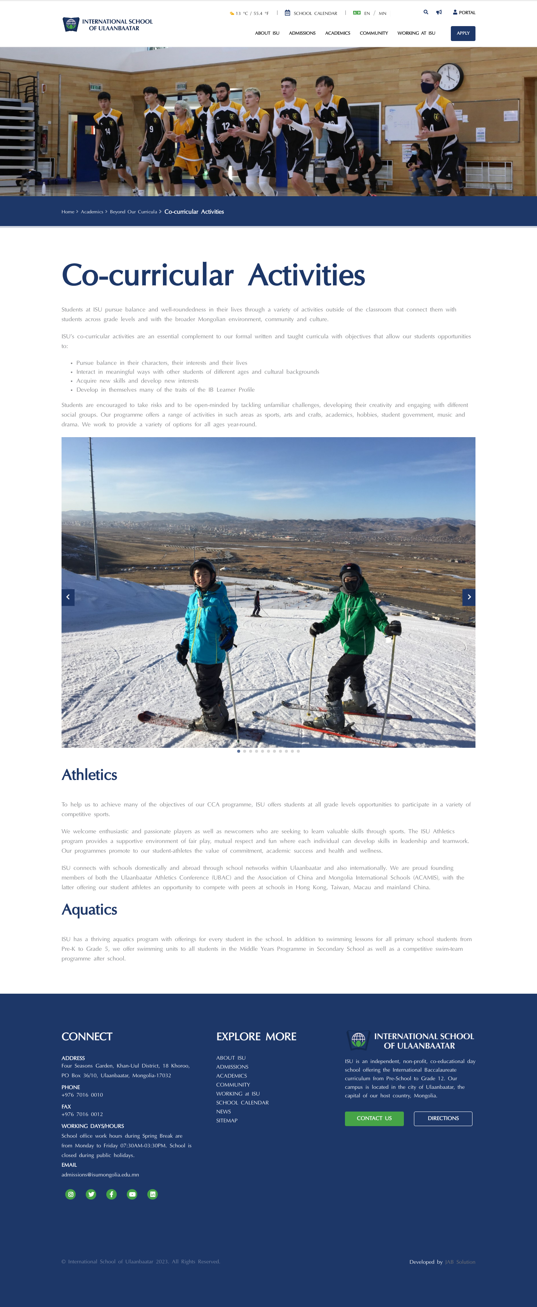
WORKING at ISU (238, 1094)
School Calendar (315, 14)
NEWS (223, 1112)
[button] (239, 751)
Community (374, 33)
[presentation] (68, 597)
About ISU (267, 33)
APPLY (463, 33)
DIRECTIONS (443, 1119)
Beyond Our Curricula (133, 212)
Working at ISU (416, 33)
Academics (337, 33)
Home (68, 212)
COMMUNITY (233, 1085)
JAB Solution (460, 1262)
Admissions (302, 33)
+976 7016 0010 (82, 1095)
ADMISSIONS (232, 1067)
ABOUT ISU (231, 1058)
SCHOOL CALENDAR (242, 1103)
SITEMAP (227, 1121)
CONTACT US (374, 1119)
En (367, 14)
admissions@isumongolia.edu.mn (100, 1175)
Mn (382, 14)
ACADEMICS (231, 1076)
